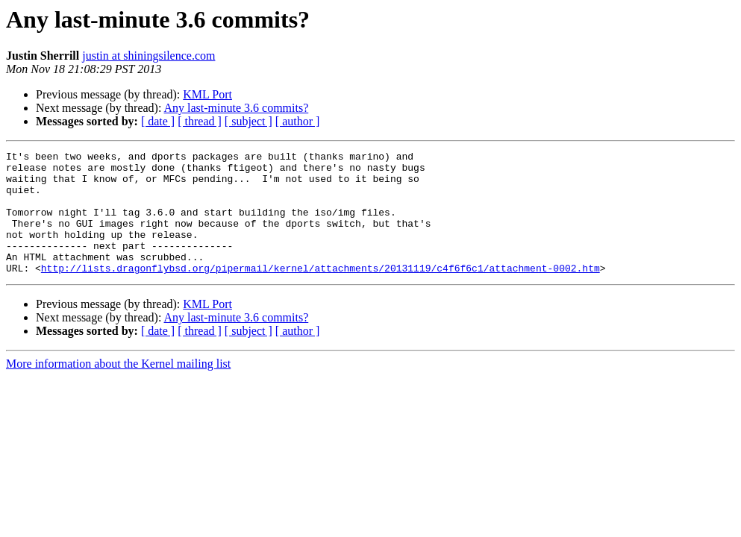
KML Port (207, 94)
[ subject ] (248, 121)
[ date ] (158, 121)
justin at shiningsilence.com (148, 55)
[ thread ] (200, 121)
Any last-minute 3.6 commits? (236, 107)
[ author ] (297, 121)
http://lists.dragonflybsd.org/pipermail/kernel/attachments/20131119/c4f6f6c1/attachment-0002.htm (320, 292)
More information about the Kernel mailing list (118, 388)
